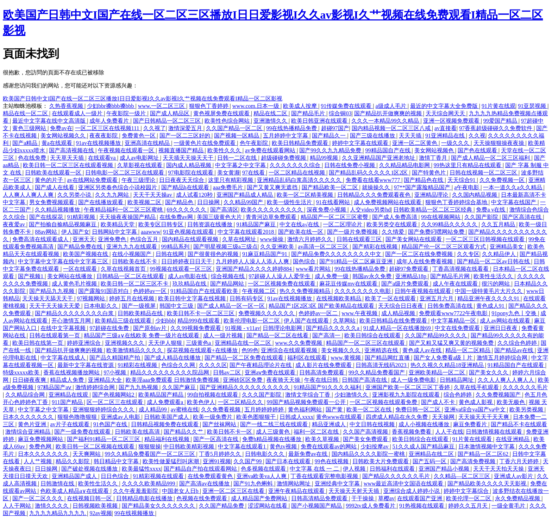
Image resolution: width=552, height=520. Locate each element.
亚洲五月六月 (437, 298)
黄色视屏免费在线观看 (222, 113)
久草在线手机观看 (477, 387)
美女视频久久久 (341, 350)
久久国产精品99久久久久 (436, 335)
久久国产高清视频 (366, 432)
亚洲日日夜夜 (501, 328)
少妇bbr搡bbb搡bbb (111, 106)
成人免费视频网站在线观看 (388, 202)
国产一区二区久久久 (38, 498)
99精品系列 (176, 247)
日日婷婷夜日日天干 (187, 261)
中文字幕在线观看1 (242, 446)
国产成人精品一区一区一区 (231, 306)
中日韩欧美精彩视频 (189, 446)
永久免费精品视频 (518, 498)
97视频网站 (91, 298)
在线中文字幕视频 (63, 328)
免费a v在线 (491, 210)
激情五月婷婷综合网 (503, 358)
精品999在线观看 (199, 321)
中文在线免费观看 (458, 328)
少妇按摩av (375, 446)
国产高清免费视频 (473, 461)
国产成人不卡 (438, 402)
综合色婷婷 (458, 395)
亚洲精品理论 (432, 195)
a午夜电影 (467, 187)
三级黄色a (199, 343)
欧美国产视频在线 (86, 254)
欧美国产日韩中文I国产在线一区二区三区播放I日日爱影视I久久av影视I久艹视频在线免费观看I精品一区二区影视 (142, 99)
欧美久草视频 (322, 439)
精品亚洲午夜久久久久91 (489, 298)
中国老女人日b (181, 491)
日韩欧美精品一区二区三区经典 (433, 210)
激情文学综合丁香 (308, 395)
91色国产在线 (110, 424)
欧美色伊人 (201, 402)
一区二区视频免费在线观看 (282, 284)
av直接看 (445, 128)
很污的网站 (496, 284)
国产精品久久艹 (184, 432)
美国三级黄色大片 (220, 217)
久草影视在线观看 (140, 165)
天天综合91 (462, 180)
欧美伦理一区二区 (469, 498)
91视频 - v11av (242, 328)
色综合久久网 (178, 365)
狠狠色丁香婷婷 (209, 106)
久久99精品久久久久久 (450, 224)
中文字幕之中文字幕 (241, 165)
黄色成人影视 (476, 402)
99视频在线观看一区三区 (181, 269)
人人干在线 (449, 432)
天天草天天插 (67, 158)
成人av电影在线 (188, 276)
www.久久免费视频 (299, 343)
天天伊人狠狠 (165, 343)
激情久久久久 (52, 506)
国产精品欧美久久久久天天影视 (487, 484)
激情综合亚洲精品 (28, 432)
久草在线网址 (239, 239)
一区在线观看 (80, 269)
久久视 (477, 136)
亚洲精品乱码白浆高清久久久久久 (300, 180)
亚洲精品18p (411, 276)
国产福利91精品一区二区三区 (104, 439)
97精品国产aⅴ (55, 387)
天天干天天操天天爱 (55, 306)
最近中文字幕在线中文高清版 (49, 121)
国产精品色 (180, 202)
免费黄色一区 (139, 136)
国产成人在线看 (55, 187)
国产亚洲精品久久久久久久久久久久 (245, 387)
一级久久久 (456, 143)
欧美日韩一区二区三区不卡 (135, 284)
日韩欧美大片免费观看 (381, 461)
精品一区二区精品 (468, 350)
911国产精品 (68, 402)
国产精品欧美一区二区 (330, 187)
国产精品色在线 (424, 180)
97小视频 (115, 372)
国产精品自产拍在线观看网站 (201, 469)
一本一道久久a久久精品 (513, 187)
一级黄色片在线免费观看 (205, 143)
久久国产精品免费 (222, 506)
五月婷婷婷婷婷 (264, 409)
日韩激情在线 (58, 484)
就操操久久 (376, 187)
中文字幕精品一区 (454, 321)
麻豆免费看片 (470, 424)
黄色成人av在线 (422, 350)
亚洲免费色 (112, 239)
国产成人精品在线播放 (173, 358)
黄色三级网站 (30, 128)
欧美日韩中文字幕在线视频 (192, 298)
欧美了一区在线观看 (391, 298)
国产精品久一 (329, 136)
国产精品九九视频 (52, 291)
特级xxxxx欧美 (22, 372)
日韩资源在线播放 (210, 224)
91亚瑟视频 (532, 106)
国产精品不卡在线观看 (519, 424)
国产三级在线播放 (373, 136)
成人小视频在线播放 (425, 424)
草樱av (386, 498)
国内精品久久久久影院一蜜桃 (369, 454)
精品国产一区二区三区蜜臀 (335, 217)
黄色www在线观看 (340, 417)
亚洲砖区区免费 (243, 380)
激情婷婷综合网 (95, 387)
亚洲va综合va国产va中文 (475, 409)
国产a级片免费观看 (405, 284)
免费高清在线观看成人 (41, 239)
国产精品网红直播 (388, 358)
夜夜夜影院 (104, 136)
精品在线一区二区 (26, 113)
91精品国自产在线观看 (516, 365)
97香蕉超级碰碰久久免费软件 (496, 128)
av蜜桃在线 (185, 409)
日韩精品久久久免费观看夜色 (374, 195)
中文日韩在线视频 (373, 424)
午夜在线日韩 (321, 380)
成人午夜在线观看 (456, 284)
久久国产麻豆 (179, 387)
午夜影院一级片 (126, 113)
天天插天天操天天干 (189, 158)
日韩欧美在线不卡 (135, 261)
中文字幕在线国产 (514, 202)
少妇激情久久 (352, 395)
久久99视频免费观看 (196, 328)
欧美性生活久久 (493, 276)
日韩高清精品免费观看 (320, 498)
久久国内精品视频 (475, 195)
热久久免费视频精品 (306, 291)
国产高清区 (224, 210)
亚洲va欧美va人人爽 (262, 476)
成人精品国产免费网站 (260, 498)
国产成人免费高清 (395, 217)
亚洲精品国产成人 (75, 476)
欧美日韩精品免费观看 (301, 143)
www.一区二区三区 (162, 106)
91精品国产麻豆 (256, 224)
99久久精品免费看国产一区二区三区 (150, 454)
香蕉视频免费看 (412, 432)
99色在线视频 (332, 461)
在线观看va (102, 158)
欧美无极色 (511, 402)
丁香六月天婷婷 (519, 461)
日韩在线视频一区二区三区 (484, 173)
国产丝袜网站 (220, 424)
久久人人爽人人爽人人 (506, 380)
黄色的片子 (49, 180)
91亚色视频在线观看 (189, 232)
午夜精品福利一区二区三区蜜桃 (124, 210)
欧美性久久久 (225, 150)
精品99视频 (324, 158)
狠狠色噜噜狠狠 (77, 417)
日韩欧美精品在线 (141, 313)
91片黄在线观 (498, 106)
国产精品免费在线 (80, 247)
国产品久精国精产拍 (115, 358)
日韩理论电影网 (283, 328)
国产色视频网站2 (114, 395)
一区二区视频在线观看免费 (384, 402)
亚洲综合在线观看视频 (290, 350)
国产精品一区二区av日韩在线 (494, 261)
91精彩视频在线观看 (159, 476)
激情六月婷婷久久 (310, 239)
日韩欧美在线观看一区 (54, 173)
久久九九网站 (112, 195)
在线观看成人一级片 (78, 113)
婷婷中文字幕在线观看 (361, 143)
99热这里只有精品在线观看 (468, 165)
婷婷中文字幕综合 (467, 491)
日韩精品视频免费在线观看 (165, 424)
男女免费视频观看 (52, 202)
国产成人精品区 (170, 113)
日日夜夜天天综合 (182, 180)
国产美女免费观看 (366, 439)
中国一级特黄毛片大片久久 (489, 291)
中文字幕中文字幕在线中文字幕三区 (63, 261)
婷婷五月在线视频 (132, 298)
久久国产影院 (482, 217)
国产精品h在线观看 (186, 187)
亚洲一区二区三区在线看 (234, 491)
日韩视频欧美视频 (96, 506)
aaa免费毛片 (228, 187)
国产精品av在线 (514, 350)
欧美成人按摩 (300, 106)
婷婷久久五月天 (468, 506)
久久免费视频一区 (502, 180)
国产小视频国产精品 (317, 506)
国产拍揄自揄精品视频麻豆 (63, 224)
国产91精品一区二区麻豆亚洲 (356, 261)
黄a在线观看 (58, 143)
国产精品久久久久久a (333, 328)
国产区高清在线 (522, 217)
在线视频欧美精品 (339, 298)
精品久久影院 (73, 461)
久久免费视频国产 (499, 395)
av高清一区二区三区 (324, 247)
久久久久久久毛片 (525, 387)
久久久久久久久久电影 (363, 291)
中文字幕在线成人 (63, 358)
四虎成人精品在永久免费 (397, 417)
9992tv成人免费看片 (371, 506)
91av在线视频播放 (99, 143)
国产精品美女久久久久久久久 (159, 506)
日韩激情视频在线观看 (494, 432)
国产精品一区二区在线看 (278, 335)
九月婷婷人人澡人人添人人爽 (253, 261)
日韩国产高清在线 (365, 380)
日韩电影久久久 (265, 454)
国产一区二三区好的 (185, 136)
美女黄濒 (228, 173)
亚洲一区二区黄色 (415, 143)
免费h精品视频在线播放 (272, 439)
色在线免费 (33, 158)
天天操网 (444, 417)
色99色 (250, 350)
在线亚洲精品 (513, 439)
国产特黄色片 (429, 173)
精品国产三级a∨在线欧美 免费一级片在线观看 (142, 335)
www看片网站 (314, 269)
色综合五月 (144, 239)
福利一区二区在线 (317, 432)
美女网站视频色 (434, 150)
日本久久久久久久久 (29, 417)
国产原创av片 (150, 328)
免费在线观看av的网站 (329, 446)
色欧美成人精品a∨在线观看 (75, 491)
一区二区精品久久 (241, 402)
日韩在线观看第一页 (55, 335)
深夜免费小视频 (327, 210)
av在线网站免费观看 (93, 180)
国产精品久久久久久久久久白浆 (75, 313)
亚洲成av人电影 (121, 417)
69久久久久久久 (187, 210)
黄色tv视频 (284, 446)
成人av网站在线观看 (506, 321)
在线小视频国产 (132, 254)
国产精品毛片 (308, 113)
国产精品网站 (227, 284)
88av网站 (46, 232)
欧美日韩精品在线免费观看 (393, 321)
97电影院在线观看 (191, 173)
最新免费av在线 (308, 454)
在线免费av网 (176, 217)
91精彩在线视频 (138, 365)
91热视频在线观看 (422, 506)
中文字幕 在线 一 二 (315, 469)
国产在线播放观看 (101, 202)
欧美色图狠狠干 (256, 417)
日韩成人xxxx (296, 417)
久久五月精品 (498, 224)
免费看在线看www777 (374, 180)
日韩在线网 (170, 254)
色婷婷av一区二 (319, 313)
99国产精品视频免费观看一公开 (307, 402)
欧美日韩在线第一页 (38, 343)
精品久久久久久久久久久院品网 (170, 372)
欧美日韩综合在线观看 (373, 335)
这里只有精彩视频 (231, 180)
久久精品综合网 (25, 395)
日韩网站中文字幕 (115, 232)
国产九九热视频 (139, 387)
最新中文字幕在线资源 (86, 365)
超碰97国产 (335, 128)
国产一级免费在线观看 (83, 432)
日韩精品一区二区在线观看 (130, 276)
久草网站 (345, 321)
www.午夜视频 (360, 313)
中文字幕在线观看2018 (246, 232)
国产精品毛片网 (450, 276)
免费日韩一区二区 (418, 409)
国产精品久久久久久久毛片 (396, 476)
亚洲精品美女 (507, 247)
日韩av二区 (227, 372)
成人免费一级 (332, 276)
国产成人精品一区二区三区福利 (491, 158)
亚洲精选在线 (382, 350)
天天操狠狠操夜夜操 (499, 143)
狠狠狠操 (149, 446)
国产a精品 (25, 143)
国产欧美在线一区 (301, 232)
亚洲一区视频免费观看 (452, 121)
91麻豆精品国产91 (265, 254)
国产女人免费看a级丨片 (444, 358)
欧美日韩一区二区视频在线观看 (96, 446)
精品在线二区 (271, 113)
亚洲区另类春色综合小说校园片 (118, 187)
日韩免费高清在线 (450, 306)
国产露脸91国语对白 (104, 291)
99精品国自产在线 (388, 150)
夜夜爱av (14, 224)
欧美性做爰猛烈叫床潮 (171, 461)
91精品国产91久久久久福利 (328, 387)
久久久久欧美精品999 (149, 484)
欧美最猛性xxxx (141, 469)
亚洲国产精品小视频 (445, 469)
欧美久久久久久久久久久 (272, 210)
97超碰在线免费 (109, 328)
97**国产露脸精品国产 (423, 187)
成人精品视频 (398, 313)
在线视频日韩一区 (90, 498)
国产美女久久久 (489, 372)
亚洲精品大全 (105, 380)
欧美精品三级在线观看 (124, 321)
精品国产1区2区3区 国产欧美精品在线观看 (322, 306)
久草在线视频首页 (124, 269)
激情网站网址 (294, 484)
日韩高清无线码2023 (382, 365)
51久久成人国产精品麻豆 (424, 446)
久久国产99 (248, 461)
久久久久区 (213, 365)
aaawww (151, 232)
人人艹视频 (38, 461)
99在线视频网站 (441, 217)
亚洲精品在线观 (69, 395)
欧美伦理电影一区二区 (252, 321)
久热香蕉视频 (66, 106)
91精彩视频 (81, 217)
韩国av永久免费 (372, 276)
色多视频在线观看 (264, 469)
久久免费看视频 (221, 409)
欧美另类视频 (527, 409)
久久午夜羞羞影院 (136, 491)
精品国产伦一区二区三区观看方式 (444, 247)
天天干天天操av (153, 195)
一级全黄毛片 (509, 506)
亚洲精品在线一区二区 (243, 343)
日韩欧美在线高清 (138, 432)
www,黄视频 (346, 358)
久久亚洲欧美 (277, 247)
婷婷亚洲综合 (84, 343)
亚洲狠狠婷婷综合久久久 (104, 409)
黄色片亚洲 (33, 424)
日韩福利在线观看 (393, 469)
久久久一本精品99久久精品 (385, 121)
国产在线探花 (46, 217)
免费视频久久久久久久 (267, 313)
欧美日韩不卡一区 (230, 432)
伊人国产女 (75, 232)
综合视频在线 (228, 276)
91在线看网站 (333, 202)
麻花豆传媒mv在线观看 (348, 284)
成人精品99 (153, 409)
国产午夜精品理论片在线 (261, 365)
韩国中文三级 (177, 306)
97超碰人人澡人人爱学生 (280, 276)
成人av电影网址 (140, 158)
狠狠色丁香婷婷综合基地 (457, 202)
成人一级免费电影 (414, 380)
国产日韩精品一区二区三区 (167, 121)
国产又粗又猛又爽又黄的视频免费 (452, 343)
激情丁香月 (433, 158)
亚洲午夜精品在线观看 (297, 491)
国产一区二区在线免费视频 (419, 254)
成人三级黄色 (273, 432)
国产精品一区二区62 (484, 454)
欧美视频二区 (145, 202)
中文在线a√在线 (300, 224)
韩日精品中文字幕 (117, 461)
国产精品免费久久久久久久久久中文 (337, 254)
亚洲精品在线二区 (432, 454)
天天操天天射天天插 (354, 491)
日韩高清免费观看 (322, 372)
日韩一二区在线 (237, 158)
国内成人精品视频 (189, 165)
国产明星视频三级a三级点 (225, 247)
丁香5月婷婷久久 (221, 454)
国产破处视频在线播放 (90, 469)
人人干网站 (17, 506)
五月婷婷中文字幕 (286, 136)
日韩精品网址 (457, 380)
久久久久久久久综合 (296, 165)
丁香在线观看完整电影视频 (324, 476)
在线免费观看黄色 (211, 476)
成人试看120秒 (195, 195)
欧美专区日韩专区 (161, 224)
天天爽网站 (87, 454)
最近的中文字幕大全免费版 (444, 106)
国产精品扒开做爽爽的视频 (388, 113)
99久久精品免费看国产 (377, 372)
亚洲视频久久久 (125, 343)
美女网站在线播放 (70, 276)
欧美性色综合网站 (228, 121)
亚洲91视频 (217, 461)
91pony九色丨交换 (514, 313)
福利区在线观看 (307, 358)
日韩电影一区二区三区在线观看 (125, 173)
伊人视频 (355, 469)
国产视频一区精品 (237, 136)
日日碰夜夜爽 (30, 380)
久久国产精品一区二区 (235, 128)
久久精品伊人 (499, 254)
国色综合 (305, 261)
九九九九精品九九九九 (58, 513)
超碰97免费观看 (409, 269)
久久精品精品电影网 (405, 165)
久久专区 (468, 254)
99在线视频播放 (134, 513)
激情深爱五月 (185, 128)
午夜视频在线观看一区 (127, 150)
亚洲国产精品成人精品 (245, 195)
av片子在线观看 (70, 424)
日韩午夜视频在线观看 (423, 291)
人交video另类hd (370, 210)
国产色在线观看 (478, 150)
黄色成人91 (491, 306)
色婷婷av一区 (150, 291)
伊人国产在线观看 (307, 321)
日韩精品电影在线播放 (145, 498)
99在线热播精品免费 (292, 128)
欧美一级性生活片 (290, 202)
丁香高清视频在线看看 (461, 269)
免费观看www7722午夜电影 (454, 313)
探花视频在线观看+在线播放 (203, 350)
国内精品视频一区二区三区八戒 (392, 128)
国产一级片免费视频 (353, 232)
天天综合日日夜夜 (401, 306)
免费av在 (61, 128)
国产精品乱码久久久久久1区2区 (369, 173)
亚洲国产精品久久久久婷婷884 (254, 269)
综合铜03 (340, 113)
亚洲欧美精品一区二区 (437, 372)
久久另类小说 (75, 195)
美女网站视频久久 (63, 136)
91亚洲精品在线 (445, 136)
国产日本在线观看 (288, 461)
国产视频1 (31, 276)
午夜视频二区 (259, 291)
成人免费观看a (165, 402)
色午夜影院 (254, 143)
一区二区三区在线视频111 (108, 128)
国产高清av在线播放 (205, 484)
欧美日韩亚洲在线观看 (320, 121)
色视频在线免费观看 (202, 498)
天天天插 (411, 136)
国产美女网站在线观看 (414, 239)
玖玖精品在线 (190, 284)
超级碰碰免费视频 (284, 158)
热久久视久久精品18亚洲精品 (447, 365)
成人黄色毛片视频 (75, 284)
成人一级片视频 (223, 335)
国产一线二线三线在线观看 (274, 424)
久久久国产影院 (262, 395)
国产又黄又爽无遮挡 (273, 187)
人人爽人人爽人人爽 (29, 195)
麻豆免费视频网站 (41, 439)
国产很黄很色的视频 (214, 254)
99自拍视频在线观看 (213, 395)
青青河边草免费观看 (272, 217)
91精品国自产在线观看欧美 (204, 291)
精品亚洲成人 (329, 424)
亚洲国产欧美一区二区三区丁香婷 (408, 387)
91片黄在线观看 (472, 439)
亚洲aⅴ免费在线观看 (271, 372)
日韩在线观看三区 (360, 239)
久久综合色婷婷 (517, 343)
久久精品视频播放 (58, 210)
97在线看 (254, 173)
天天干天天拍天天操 (499, 469)
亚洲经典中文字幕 (338, 484)
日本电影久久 (101, 306)
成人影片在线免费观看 (324, 365)
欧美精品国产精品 (161, 395)
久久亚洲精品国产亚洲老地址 (379, 158)
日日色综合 (115, 476)
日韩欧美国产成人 (167, 417)
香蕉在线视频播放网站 (72, 372)
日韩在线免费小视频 (350, 165)
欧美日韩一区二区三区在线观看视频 (68, 165)
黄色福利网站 (305, 409)
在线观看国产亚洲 (420, 498)
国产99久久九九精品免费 (331, 150)
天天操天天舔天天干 (48, 298)
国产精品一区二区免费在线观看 (245, 358)
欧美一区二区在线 (369, 409)
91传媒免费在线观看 (347, 106)
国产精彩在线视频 (375, 247)
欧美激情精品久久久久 (135, 350)
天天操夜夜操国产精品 (128, 217)
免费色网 (41, 446)
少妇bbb (165, 321)
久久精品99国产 (244, 202)
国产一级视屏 (139, 306)
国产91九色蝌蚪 (253, 484)
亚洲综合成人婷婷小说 (412, 491)
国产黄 (335, 409)
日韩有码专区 (247, 298)
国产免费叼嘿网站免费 (437, 232)
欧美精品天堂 (118, 224)
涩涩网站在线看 (268, 506)
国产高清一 (327, 335)
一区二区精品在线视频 (297, 173)
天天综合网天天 (446, 113)
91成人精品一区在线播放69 (397, 328)
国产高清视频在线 (72, 150)
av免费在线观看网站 (271, 150)
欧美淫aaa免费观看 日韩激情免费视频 (173, 380)
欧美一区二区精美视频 (305, 195)
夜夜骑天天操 (284, 380)
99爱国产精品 (501, 121)
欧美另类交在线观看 (392, 224)
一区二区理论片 (343, 224)
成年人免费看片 (109, 121)
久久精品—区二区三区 (462, 476)
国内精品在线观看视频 (191, 239)
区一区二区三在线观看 (115, 402)
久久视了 (154, 128)
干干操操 (363, 498)
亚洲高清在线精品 (148, 143)
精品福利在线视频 (167, 439)
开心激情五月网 (71, 321)
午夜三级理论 (139, 180)
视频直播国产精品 (181, 150)
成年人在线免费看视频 (425, 261)
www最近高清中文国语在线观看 (404, 484)
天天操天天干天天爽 (484, 417)
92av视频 (100, 513)
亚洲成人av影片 (514, 476)
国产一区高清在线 (216, 439)
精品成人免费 (67, 380)
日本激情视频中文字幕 (487, 446)
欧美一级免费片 (213, 417)
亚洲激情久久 (271, 121)
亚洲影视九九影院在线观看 (406, 395)
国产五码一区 (430, 461)
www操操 (272, 239)
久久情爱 (394, 232)
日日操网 (209, 202)
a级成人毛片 (392, 106)
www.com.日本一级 (256, 106)
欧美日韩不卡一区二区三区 (201, 313)
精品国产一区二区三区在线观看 (366, 343)
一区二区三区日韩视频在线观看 (486, 239)
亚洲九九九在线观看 (132, 247)
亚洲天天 (84, 239)
